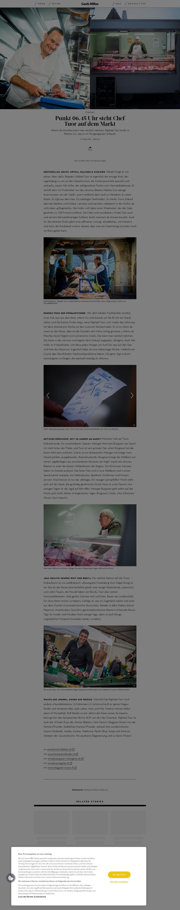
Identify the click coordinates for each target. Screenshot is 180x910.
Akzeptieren (119, 874)
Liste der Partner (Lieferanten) (32, 897)
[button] (10, 877)
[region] (78, 876)
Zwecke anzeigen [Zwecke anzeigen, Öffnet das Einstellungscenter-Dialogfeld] (119, 882)
